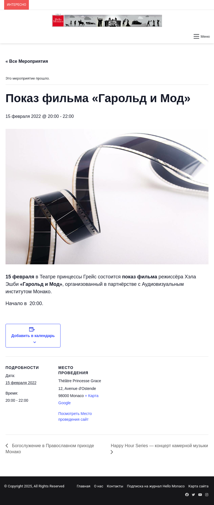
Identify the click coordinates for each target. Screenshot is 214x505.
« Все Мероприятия (27, 61)
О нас (98, 486)
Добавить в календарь (33, 335)
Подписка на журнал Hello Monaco (156, 486)
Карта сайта (198, 486)
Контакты (115, 486)
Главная (83, 486)
